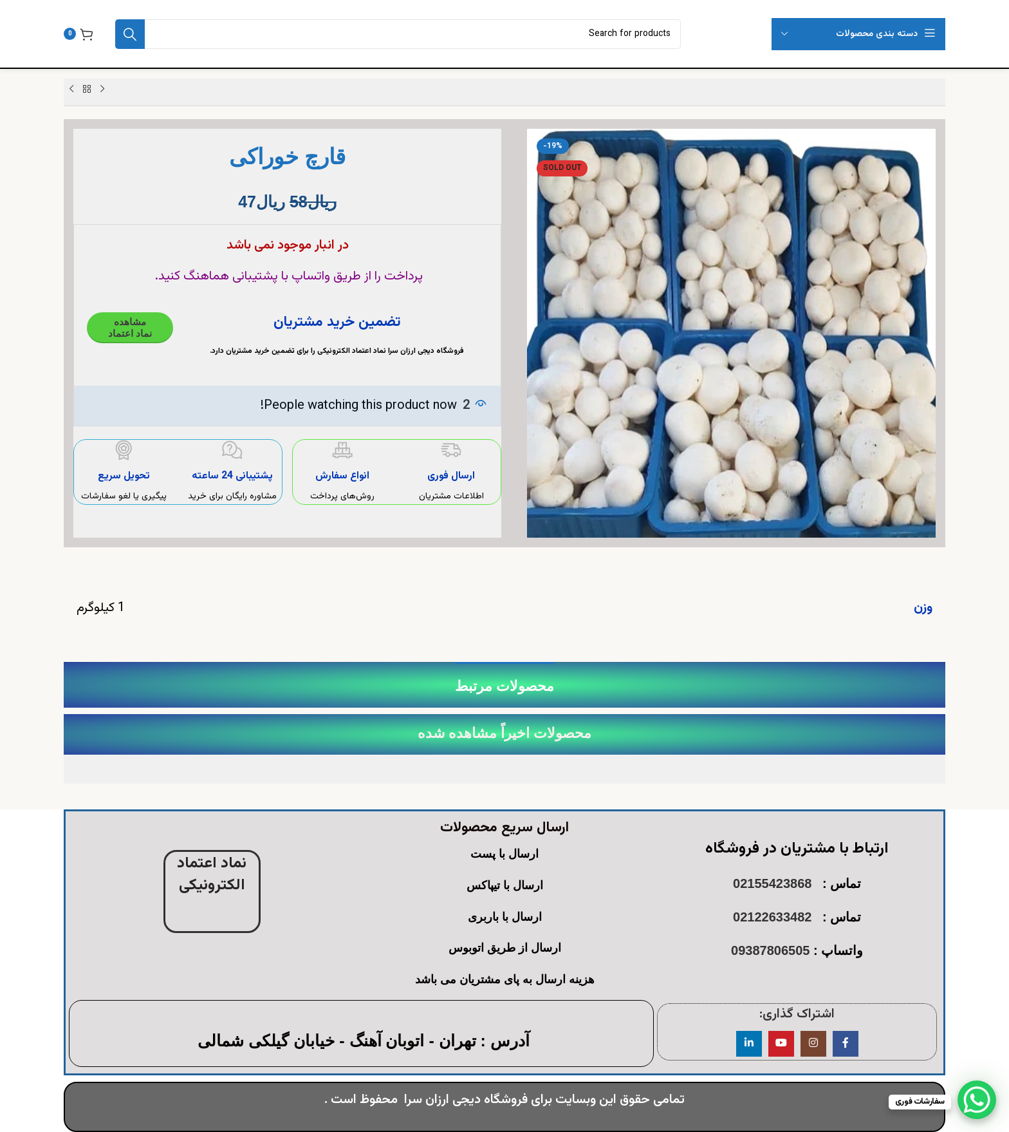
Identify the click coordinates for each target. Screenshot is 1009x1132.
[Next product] (71, 89)
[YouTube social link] (781, 1044)
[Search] (398, 34)
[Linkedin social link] (749, 1044)
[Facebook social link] (845, 1044)
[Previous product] (102, 89)
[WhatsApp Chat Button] (977, 1099)
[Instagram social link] (813, 1044)
